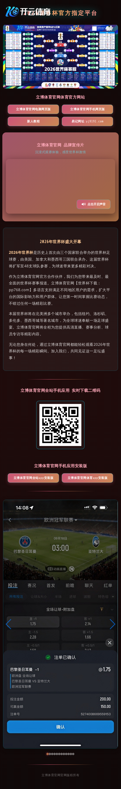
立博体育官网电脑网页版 (33, 109)
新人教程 (33, 121)
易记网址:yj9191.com (88, 121)
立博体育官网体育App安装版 (87, 478)
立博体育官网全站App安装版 (33, 478)
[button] (9, 624)
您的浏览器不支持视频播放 (60, 186)
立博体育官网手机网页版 (87, 109)
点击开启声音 (94, 204)
